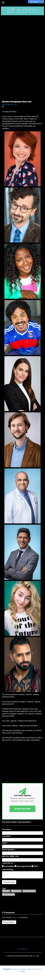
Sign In (19, 949)
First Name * (7, 829)
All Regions (7, 969)
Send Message (9, 882)
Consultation (8, 866)
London (14, 969)
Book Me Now (22, 809)
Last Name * (6, 836)
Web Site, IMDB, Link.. (10, 856)
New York (38, 969)
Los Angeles (22, 969)
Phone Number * (8, 850)
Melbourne (30, 969)
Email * (5, 843)
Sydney (22, 971)
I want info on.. (8, 863)
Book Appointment (23, 866)
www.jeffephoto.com (9, 104)
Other (35, 866)
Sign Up (25, 949)
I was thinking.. (8, 869)
